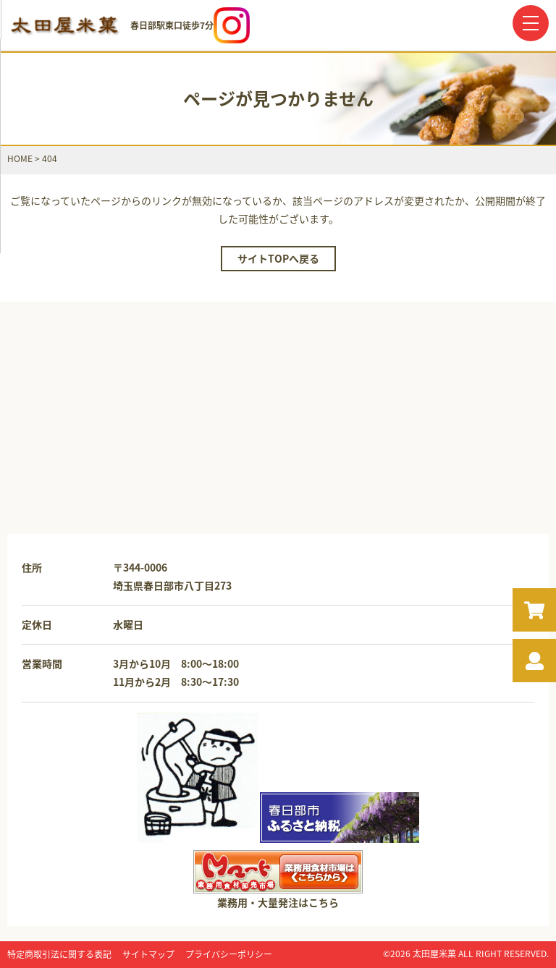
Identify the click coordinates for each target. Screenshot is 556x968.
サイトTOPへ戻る (278, 258)
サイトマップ (148, 954)
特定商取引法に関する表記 (59, 954)
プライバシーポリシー (228, 954)
